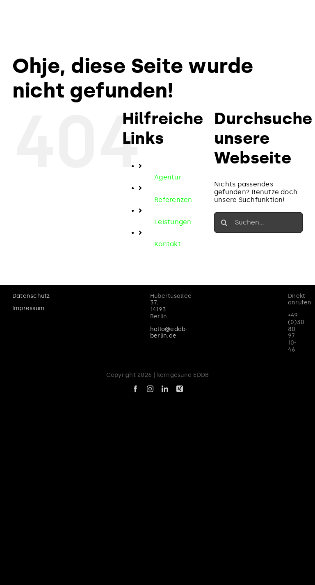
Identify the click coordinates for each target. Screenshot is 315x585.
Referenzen (173, 200)
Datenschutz (31, 295)
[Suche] (224, 222)
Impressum (28, 308)
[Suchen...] (258, 222)
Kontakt (167, 244)
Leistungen (172, 222)
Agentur (167, 177)
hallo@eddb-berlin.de (169, 333)
